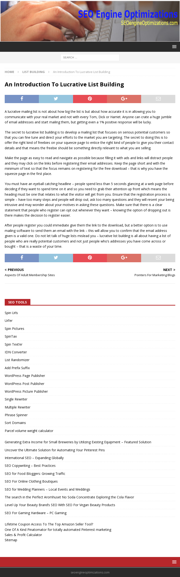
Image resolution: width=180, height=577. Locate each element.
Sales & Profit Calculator (23, 535)
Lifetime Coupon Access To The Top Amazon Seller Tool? (49, 524)
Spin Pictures (14, 328)
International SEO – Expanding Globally (34, 458)
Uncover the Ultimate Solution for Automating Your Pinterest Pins (55, 450)
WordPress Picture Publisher (26, 391)
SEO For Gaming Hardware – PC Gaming (35, 513)
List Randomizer (17, 360)
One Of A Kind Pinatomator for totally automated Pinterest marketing (58, 529)
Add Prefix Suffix (17, 368)
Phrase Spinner (16, 415)
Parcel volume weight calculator (29, 430)
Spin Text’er (13, 344)
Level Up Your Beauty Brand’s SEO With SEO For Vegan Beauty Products (60, 505)
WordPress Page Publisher (25, 375)
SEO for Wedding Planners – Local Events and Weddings (47, 489)
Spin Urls (11, 313)
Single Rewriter (16, 399)
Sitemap (11, 540)
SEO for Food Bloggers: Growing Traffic (35, 473)
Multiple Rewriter (17, 407)
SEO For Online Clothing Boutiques (31, 481)
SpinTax (11, 336)
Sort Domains (15, 422)
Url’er (8, 320)
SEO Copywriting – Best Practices (30, 465)
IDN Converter (16, 352)
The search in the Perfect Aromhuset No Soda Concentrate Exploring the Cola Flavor (69, 497)
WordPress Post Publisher (24, 383)
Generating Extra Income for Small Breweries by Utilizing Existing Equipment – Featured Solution (78, 442)
